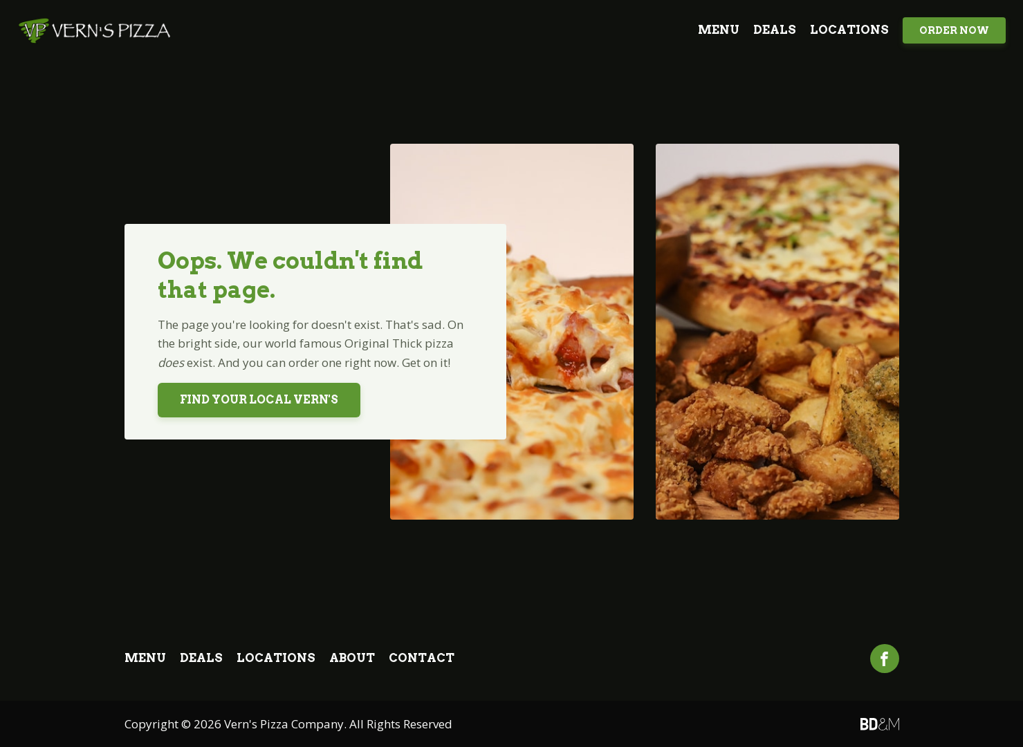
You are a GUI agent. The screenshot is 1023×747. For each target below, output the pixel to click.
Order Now (954, 30)
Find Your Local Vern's (259, 399)
